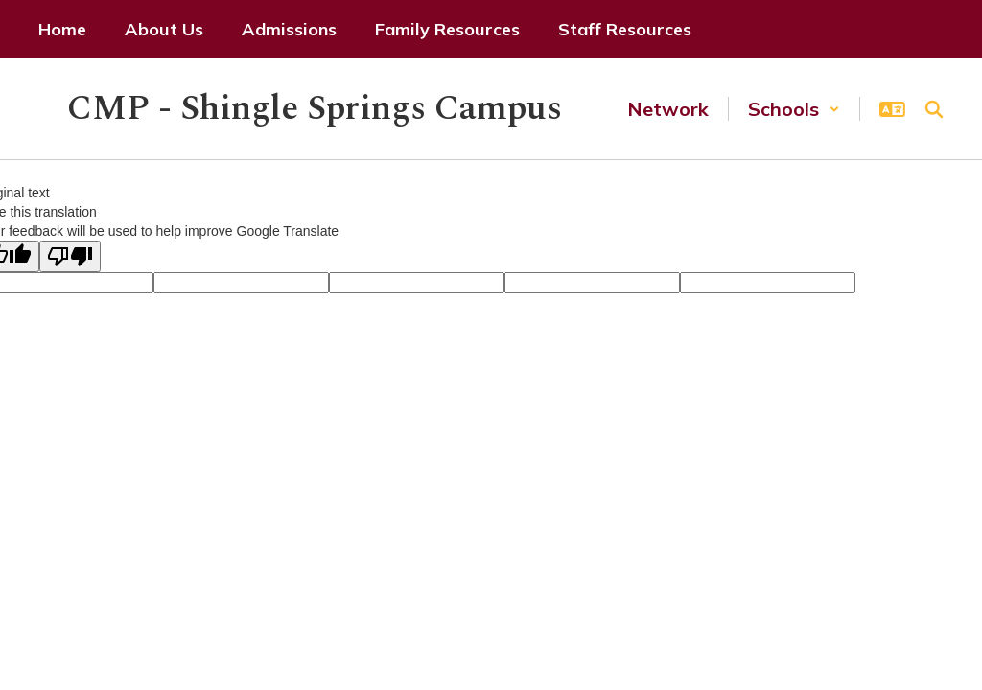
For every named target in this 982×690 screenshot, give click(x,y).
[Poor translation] (70, 256)
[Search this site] (934, 109)
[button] (794, 109)
